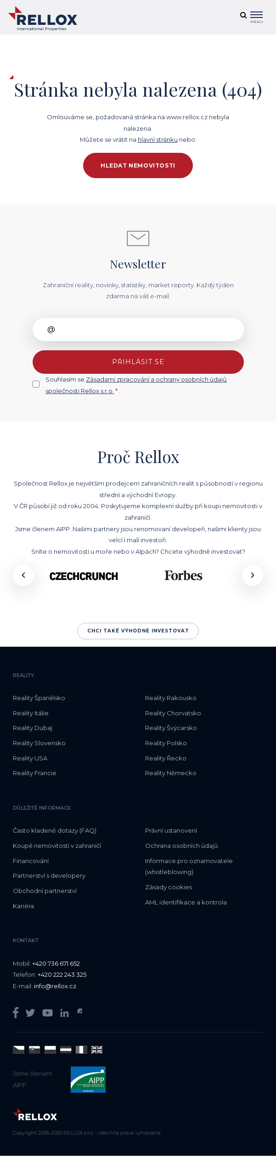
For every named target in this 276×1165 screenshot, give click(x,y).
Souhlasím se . (136, 385)
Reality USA (30, 758)
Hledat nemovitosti (138, 165)
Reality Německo (171, 773)
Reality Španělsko (39, 697)
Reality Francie (34, 773)
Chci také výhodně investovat (138, 631)
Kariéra (23, 906)
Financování (31, 860)
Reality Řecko (165, 758)
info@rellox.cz (55, 986)
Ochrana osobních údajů (181, 845)
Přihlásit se (138, 362)
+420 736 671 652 (56, 963)
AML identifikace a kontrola (186, 902)
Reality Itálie (31, 713)
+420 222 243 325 (62, 974)
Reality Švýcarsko (171, 727)
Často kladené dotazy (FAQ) (54, 830)
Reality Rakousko (171, 697)
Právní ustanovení (171, 830)
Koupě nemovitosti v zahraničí (57, 845)
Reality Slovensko (39, 743)
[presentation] (23, 575)
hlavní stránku (158, 139)
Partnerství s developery (49, 875)
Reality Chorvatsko (173, 713)
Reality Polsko (166, 743)
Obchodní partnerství (45, 890)
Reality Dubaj (32, 727)
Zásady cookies (168, 887)
